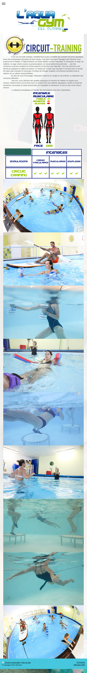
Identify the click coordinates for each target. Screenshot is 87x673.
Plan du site (26, 663)
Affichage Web (79, 665)
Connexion (81, 662)
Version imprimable (11, 663)
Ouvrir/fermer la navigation (43, 3)
